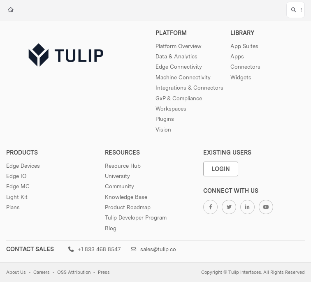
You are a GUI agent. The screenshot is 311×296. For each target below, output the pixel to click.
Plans (13, 207)
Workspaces (171, 108)
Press (104, 272)
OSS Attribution (74, 272)
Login (220, 168)
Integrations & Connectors (189, 87)
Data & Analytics (176, 56)
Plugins (165, 119)
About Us (16, 272)
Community (119, 186)
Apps (237, 56)
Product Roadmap (128, 207)
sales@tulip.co (153, 249)
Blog (110, 228)
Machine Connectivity (183, 77)
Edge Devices (23, 165)
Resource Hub (123, 165)
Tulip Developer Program (136, 217)
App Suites (244, 46)
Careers (41, 272)
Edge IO (16, 176)
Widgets (240, 77)
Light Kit (17, 197)
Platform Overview (179, 46)
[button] (295, 10)
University (117, 176)
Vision (163, 129)
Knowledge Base (126, 197)
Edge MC (18, 186)
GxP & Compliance (179, 98)
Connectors (245, 66)
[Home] (11, 10)
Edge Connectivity (179, 66)
